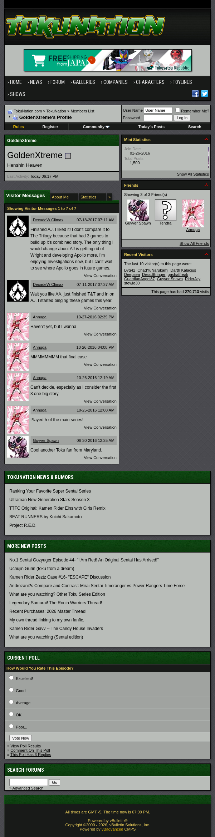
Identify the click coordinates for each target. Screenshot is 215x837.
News (36, 82)
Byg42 (129, 270)
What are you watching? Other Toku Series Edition (57, 594)
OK (18, 715)
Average (23, 703)
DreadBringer (153, 274)
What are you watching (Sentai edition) (46, 637)
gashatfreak (178, 274)
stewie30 (132, 283)
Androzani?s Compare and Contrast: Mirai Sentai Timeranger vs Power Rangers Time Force (97, 585)
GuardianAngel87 (139, 279)
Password (131, 118)
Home (16, 82)
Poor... (21, 727)
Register (50, 127)
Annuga (40, 317)
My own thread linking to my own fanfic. (46, 619)
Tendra (166, 223)
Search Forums (25, 770)
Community (96, 127)
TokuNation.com (28, 111)
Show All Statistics (193, 174)
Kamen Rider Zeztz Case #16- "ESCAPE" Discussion (60, 577)
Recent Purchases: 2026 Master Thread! (48, 611)
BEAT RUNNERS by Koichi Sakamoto (45, 516)
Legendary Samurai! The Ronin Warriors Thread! (55, 602)
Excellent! (24, 678)
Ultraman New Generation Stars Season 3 (49, 499)
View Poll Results (25, 746)
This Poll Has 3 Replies (30, 754)
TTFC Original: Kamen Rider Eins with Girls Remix (57, 508)
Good (20, 691)
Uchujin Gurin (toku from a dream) (41, 568)
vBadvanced (112, 829)
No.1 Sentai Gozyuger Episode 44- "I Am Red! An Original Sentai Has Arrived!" (84, 560)
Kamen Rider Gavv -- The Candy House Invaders (56, 628)
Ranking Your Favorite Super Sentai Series (50, 491)
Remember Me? (192, 111)
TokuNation (56, 111)
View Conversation (100, 275)
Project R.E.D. (22, 525)
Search (194, 127)
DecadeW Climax (48, 220)
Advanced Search (28, 788)
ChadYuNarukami (152, 270)
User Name (133, 110)
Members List (82, 111)
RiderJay (192, 279)
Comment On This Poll (30, 750)
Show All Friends (194, 243)
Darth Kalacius (183, 270)
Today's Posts (151, 127)
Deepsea (132, 274)
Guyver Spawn (46, 440)
